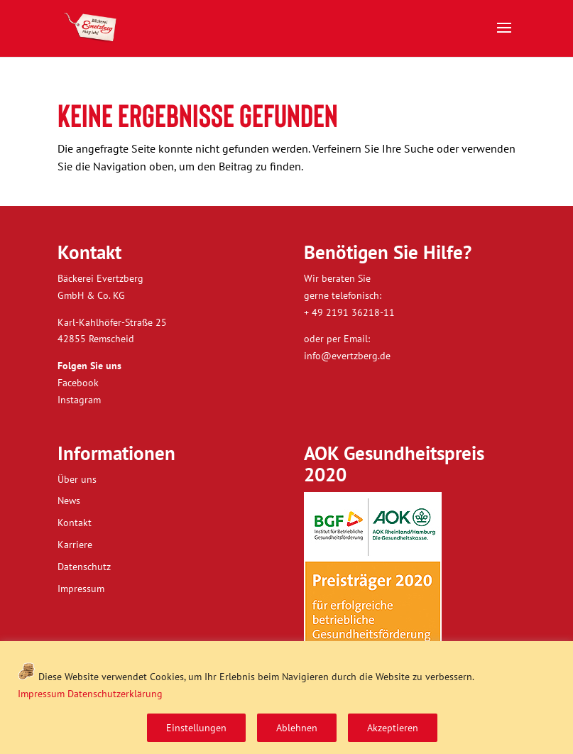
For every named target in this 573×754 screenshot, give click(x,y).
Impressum (41, 693)
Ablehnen (296, 727)
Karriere (75, 544)
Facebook (78, 382)
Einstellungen (196, 727)
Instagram (79, 399)
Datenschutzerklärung (115, 693)
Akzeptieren (392, 727)
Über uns (77, 479)
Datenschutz (84, 566)
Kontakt (75, 522)
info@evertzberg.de (347, 355)
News (69, 500)
